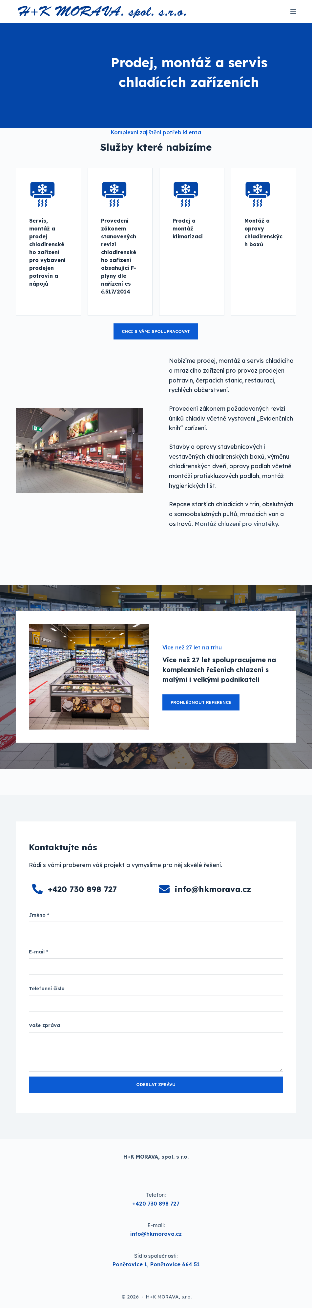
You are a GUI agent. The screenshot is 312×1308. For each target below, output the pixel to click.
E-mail (38, 951)
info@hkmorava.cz (213, 889)
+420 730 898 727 (82, 889)
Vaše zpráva (44, 1025)
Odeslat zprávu (156, 1084)
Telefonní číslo (47, 988)
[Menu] (293, 11)
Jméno (39, 915)
